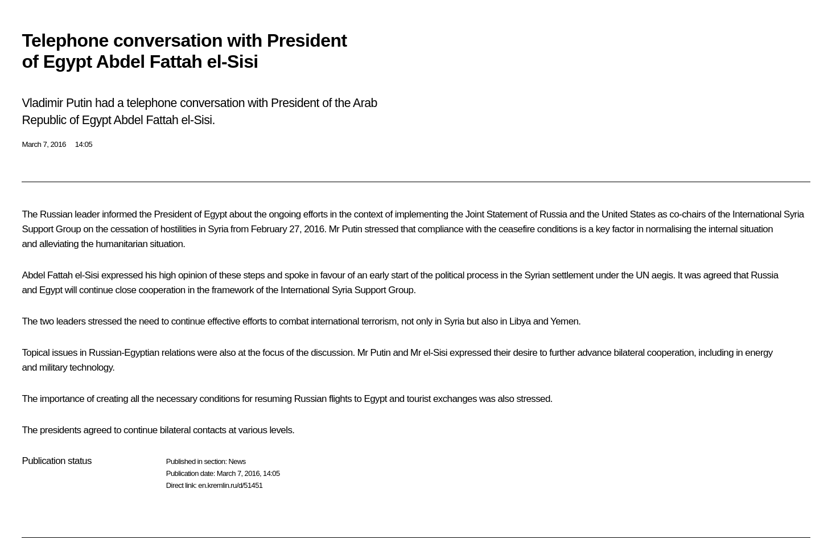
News (236, 461)
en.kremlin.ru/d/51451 (230, 485)
